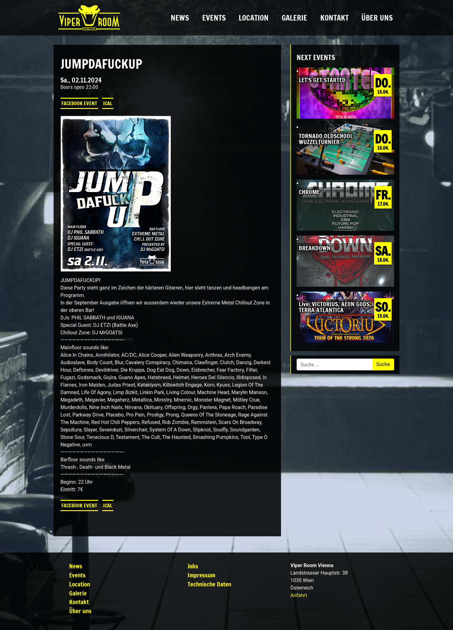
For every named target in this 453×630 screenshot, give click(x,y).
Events (214, 17)
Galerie (294, 17)
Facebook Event (79, 103)
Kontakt (334, 17)
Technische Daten (209, 584)
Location (254, 17)
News (180, 17)
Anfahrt (298, 595)
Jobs (193, 566)
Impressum (201, 575)
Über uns (377, 17)
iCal (107, 103)
